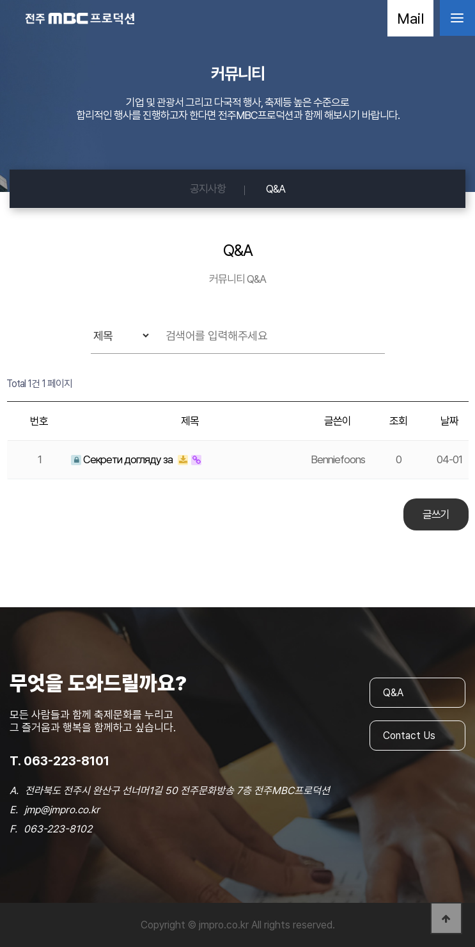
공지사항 (208, 188)
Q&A (275, 188)
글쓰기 (436, 514)
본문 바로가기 (0, 0)
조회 (398, 421)
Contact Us (409, 735)
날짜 (449, 421)
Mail (410, 18)
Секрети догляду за (123, 459)
